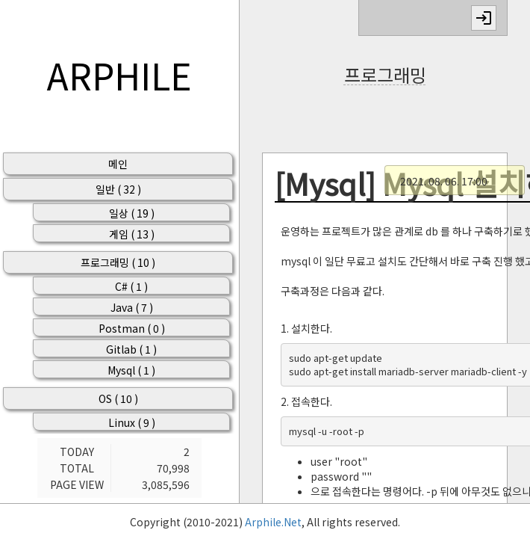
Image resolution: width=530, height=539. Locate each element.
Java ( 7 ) (131, 307)
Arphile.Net (273, 521)
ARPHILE (119, 75)
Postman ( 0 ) (132, 328)
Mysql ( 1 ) (131, 370)
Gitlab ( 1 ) (131, 349)
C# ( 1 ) (131, 286)
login (484, 18)
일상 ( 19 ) (132, 213)
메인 (118, 163)
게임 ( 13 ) (132, 234)
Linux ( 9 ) (131, 422)
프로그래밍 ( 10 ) (118, 262)
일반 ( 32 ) (118, 189)
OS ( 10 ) (118, 398)
